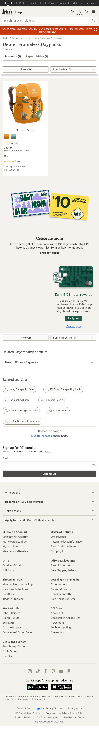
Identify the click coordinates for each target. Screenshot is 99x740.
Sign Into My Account (15, 536)
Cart (86, 12)
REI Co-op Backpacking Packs (63, 389)
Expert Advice (59, 584)
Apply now (73, 318)
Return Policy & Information (67, 541)
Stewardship (58, 632)
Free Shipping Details (63, 570)
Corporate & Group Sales (17, 632)
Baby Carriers (58, 411)
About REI (57, 612)
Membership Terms (74, 710)
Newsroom (57, 622)
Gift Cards (8, 570)
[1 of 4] (17, 130)
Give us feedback (41, 435)
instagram (29, 671)
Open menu (93, 12)
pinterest (53, 671)
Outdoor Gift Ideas (14, 565)
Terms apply (75, 247)
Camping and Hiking (21, 38)
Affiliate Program (12, 627)
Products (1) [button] (13, 56)
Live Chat (8, 656)
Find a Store (10, 651)
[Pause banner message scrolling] (95, 29)
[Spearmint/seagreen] (13, 136)
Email (5, 458)
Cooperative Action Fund (65, 617)
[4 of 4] (33, 130)
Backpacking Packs (16, 400)
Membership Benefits (15, 551)
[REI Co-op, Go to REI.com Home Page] (7, 11)
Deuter (6, 38)
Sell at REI (8, 622)
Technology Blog (61, 627)
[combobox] (49, 20)
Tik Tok (37, 671)
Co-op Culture (11, 617)
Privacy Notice (75, 701)
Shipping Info (59, 551)
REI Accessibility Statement (49, 715)
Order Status (58, 536)
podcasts (69, 671)
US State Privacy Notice (27, 706)
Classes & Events (61, 589)
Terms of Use (23, 701)
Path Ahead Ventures (63, 598)
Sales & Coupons (61, 565)
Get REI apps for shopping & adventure (49, 680)
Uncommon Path (61, 593)
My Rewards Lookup (15, 541)
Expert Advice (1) (37, 56)
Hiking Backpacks (42, 38)
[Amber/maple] (6, 136)
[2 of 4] (22, 130)
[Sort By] (73, 69)
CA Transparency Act (48, 710)
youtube (61, 671)
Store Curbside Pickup (64, 546)
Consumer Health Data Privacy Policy (64, 706)
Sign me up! (49, 473)
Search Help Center (14, 646)
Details (47, 451)
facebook (45, 671)
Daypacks (57, 38)
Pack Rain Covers (51, 400)
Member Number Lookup (18, 584)
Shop (18, 12)
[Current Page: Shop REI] (8, 3)
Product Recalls (23, 710)
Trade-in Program (13, 598)
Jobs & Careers (11, 612)
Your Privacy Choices (49, 702)
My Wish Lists (10, 546)
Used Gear (9, 593)
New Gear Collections (15, 589)
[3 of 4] (28, 130)
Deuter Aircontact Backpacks (22, 421)
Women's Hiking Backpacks (21, 411)
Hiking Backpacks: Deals (19, 389)
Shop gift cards (49, 252)
